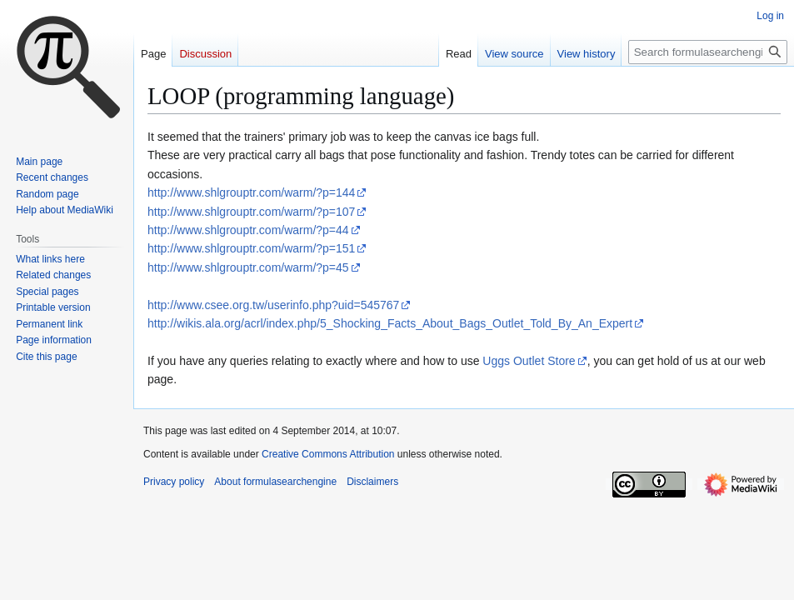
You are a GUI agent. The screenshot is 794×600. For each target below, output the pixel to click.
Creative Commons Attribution (328, 454)
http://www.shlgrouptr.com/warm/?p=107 (251, 211)
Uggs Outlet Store (528, 361)
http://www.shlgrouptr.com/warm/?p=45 (248, 267)
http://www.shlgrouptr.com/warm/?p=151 (251, 248)
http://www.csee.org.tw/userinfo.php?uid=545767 (273, 305)
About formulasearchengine (275, 482)
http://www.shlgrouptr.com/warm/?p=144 (251, 192)
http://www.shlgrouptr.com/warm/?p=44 (248, 230)
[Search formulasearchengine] (707, 52)
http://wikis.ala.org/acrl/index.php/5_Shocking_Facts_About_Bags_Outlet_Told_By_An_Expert (389, 323)
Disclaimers (372, 482)
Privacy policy (173, 482)
